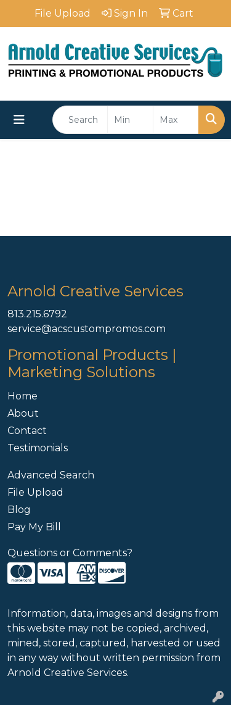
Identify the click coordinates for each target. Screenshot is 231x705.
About (23, 413)
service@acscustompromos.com (86, 329)
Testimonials (37, 448)
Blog (19, 509)
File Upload (35, 492)
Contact (27, 430)
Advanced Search (50, 475)
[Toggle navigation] (19, 119)
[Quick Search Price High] (176, 120)
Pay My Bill (34, 527)
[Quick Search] (80, 120)
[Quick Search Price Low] (130, 120)
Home (22, 396)
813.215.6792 (37, 314)
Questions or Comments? (69, 553)
